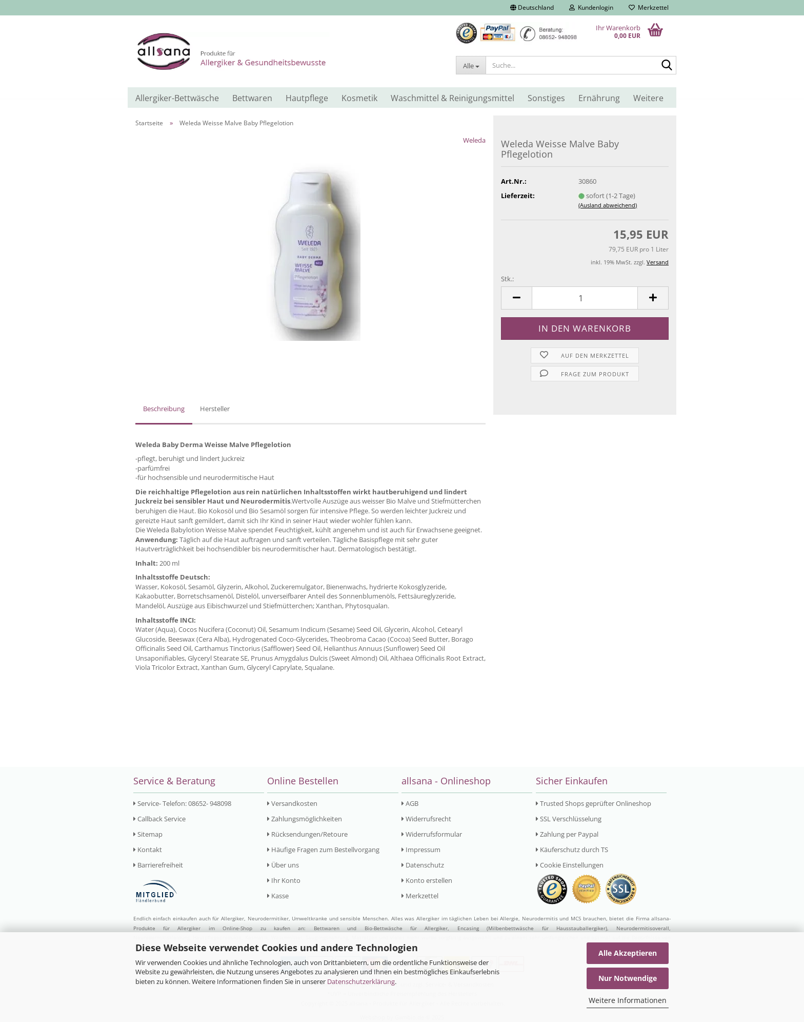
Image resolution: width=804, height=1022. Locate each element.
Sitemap (148, 834)
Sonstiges (546, 98)
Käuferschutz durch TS (572, 849)
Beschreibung (164, 408)
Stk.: (507, 278)
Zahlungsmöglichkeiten (304, 818)
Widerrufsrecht (426, 818)
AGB (409, 803)
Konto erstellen (426, 880)
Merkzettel (649, 7)
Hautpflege (307, 98)
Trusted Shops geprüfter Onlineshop (593, 803)
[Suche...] (471, 65)
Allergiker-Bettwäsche (177, 98)
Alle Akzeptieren (627, 953)
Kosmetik (359, 98)
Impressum (420, 849)
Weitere (648, 98)
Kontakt (147, 849)
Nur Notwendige (627, 978)
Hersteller (215, 408)
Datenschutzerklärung (361, 981)
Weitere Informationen (628, 1000)
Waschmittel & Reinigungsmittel (452, 98)
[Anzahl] (585, 298)
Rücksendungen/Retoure (307, 834)
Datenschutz (422, 865)
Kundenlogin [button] (591, 7)
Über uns (283, 865)
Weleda (474, 140)
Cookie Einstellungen (570, 865)
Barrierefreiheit (158, 865)
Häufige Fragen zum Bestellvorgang (323, 849)
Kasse (278, 895)
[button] (531, 7)
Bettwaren (252, 98)
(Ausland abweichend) (607, 205)
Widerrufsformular (431, 834)
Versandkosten (292, 803)
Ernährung (599, 98)
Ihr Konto (283, 880)
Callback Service (159, 818)
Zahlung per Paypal (567, 834)
